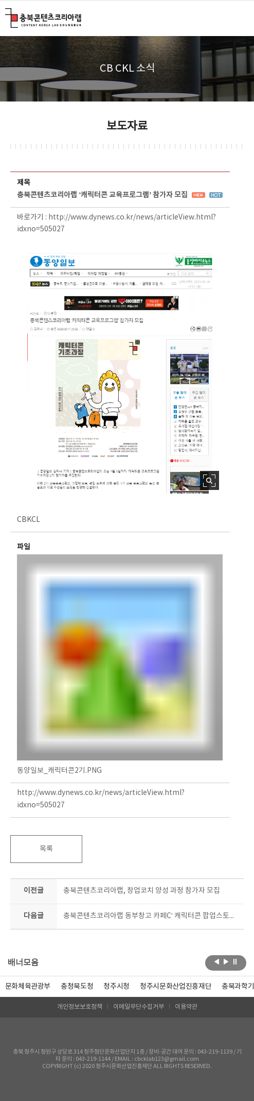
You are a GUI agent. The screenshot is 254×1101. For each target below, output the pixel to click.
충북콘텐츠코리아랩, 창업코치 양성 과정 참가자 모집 (141, 891)
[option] (77, 986)
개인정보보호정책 (79, 1007)
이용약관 (186, 1007)
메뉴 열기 (237, 17)
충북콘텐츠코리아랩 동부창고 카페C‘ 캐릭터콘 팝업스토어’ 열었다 (151, 916)
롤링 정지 (235, 962)
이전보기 (217, 962)
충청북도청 (77, 987)
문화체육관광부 (28, 987)
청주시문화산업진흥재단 (175, 987)
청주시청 (116, 987)
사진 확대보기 (209, 480)
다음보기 (226, 962)
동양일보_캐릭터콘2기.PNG (120, 664)
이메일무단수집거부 (138, 1007)
